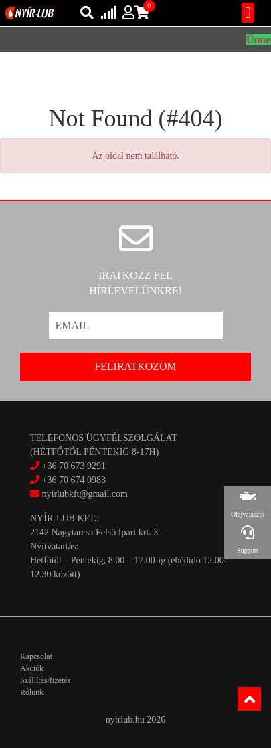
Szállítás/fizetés (45, 680)
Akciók (31, 668)
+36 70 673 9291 (74, 466)
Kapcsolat (36, 656)
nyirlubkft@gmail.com (79, 494)
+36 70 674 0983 (74, 480)
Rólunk (31, 692)
